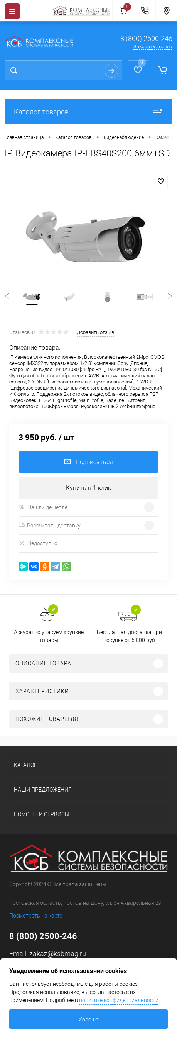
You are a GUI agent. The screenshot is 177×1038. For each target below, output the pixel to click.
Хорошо (89, 1019)
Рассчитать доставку (50, 525)
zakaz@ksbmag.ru (57, 954)
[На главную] (82, 11)
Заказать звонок (152, 46)
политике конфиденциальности (118, 1000)
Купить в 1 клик (88, 488)
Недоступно (38, 543)
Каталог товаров (88, 111)
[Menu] (12, 11)
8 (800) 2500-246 (146, 38)
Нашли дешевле (43, 507)
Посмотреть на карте (35, 915)
